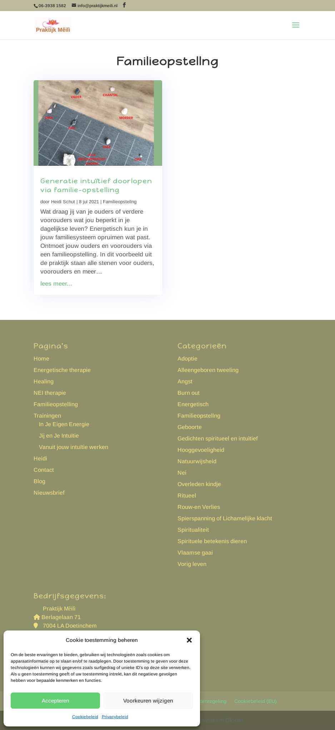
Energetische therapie (62, 370)
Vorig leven (192, 564)
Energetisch (193, 404)
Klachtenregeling (206, 701)
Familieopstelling (56, 404)
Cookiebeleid (85, 716)
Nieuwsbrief (49, 493)
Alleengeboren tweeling (208, 370)
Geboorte (190, 427)
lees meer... (56, 283)
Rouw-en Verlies (199, 507)
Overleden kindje (199, 484)
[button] (189, 640)
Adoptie (188, 359)
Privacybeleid (115, 716)
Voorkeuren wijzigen (148, 701)
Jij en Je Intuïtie (59, 436)
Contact (44, 470)
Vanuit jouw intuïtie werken (73, 447)
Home (41, 359)
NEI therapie (50, 393)
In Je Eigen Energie (64, 424)
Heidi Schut (63, 201)
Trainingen (47, 416)
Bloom (234, 720)
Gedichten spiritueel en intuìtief (218, 438)
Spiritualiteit (193, 530)
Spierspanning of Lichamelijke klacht (225, 518)
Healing (44, 381)
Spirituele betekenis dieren (212, 541)
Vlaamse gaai (195, 553)
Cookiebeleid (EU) (255, 701)
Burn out (189, 393)
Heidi (40, 458)
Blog (39, 481)
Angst (185, 381)
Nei (182, 473)
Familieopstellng (119, 201)
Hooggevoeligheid (201, 450)
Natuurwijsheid (197, 461)
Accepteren (55, 701)
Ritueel (187, 495)
